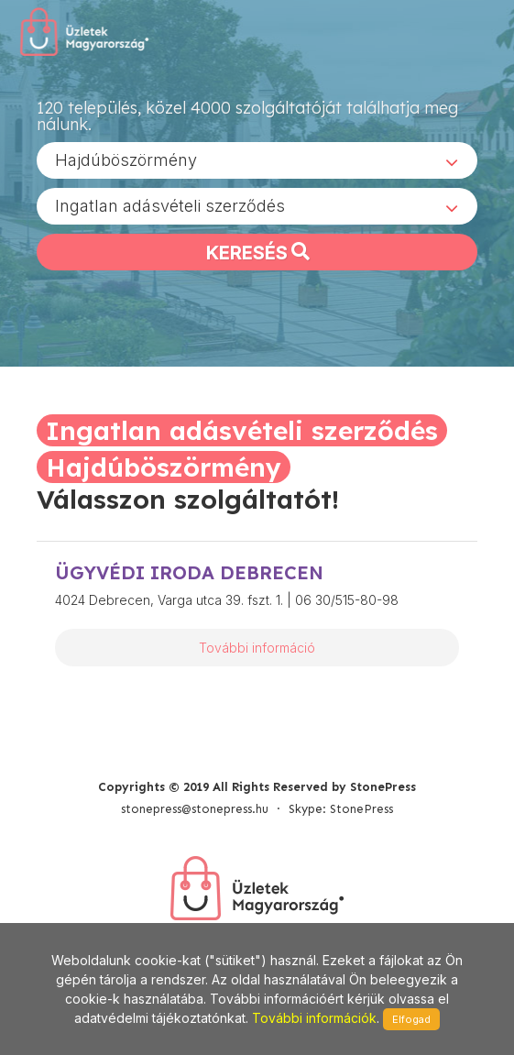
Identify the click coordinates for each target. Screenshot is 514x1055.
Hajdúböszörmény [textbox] (126, 160)
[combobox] (257, 160)
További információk (314, 1018)
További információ (257, 647)
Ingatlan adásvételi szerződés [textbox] (170, 205)
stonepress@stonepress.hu (194, 809)
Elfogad (411, 1019)
